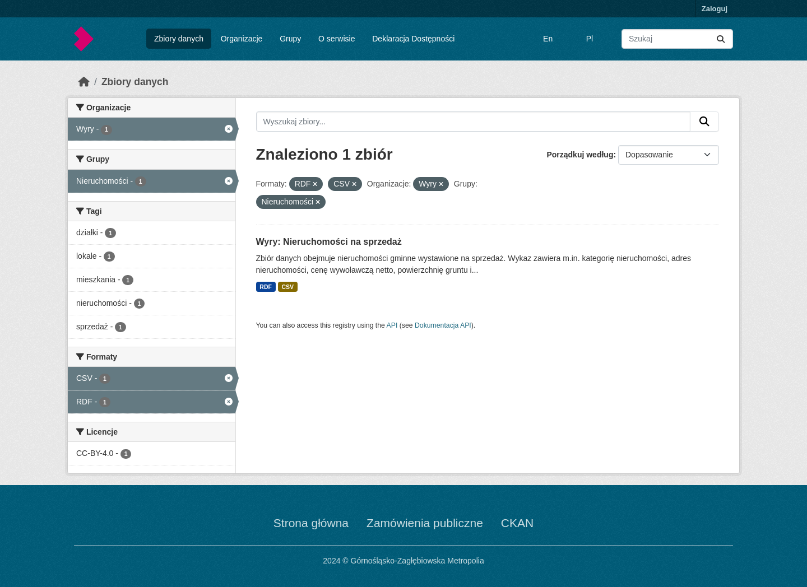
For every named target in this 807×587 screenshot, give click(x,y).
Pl (589, 38)
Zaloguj (714, 8)
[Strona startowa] (84, 81)
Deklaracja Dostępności (413, 38)
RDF (265, 286)
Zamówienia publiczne (425, 522)
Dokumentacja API (443, 325)
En (548, 38)
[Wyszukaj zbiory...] (677, 39)
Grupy (290, 38)
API (392, 325)
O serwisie (336, 38)
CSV (287, 286)
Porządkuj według (579, 154)
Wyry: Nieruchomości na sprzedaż (329, 241)
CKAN (517, 522)
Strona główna (311, 522)
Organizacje (242, 38)
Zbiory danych (178, 38)
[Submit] (720, 39)
